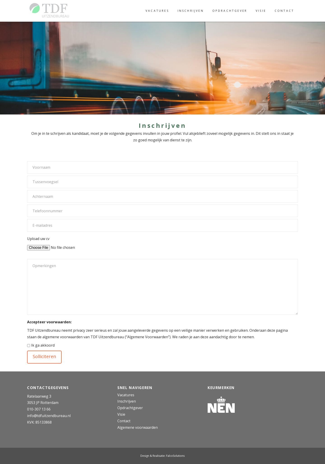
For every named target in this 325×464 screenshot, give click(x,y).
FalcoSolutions (175, 456)
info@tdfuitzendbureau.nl (49, 415)
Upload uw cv (61, 242)
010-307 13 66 (39, 409)
